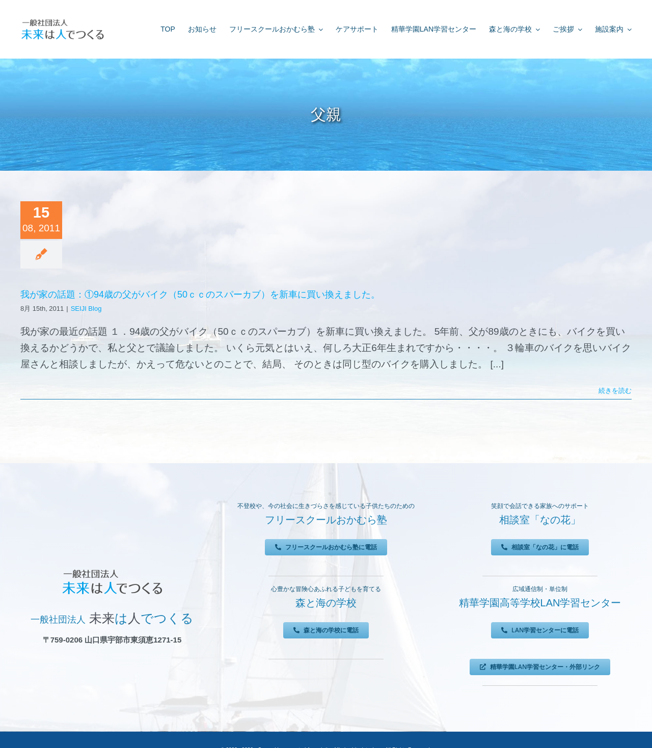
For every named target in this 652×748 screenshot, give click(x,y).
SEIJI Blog (86, 308)
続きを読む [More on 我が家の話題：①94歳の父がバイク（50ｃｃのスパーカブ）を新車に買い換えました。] (615, 390)
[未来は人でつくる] (62, 21)
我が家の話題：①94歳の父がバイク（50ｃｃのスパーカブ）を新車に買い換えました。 (200, 294)
